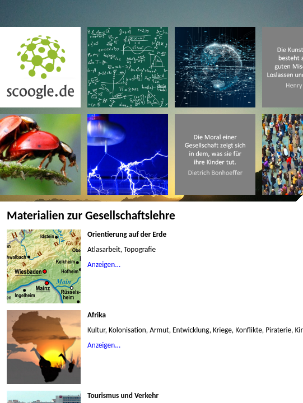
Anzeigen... (103, 264)
